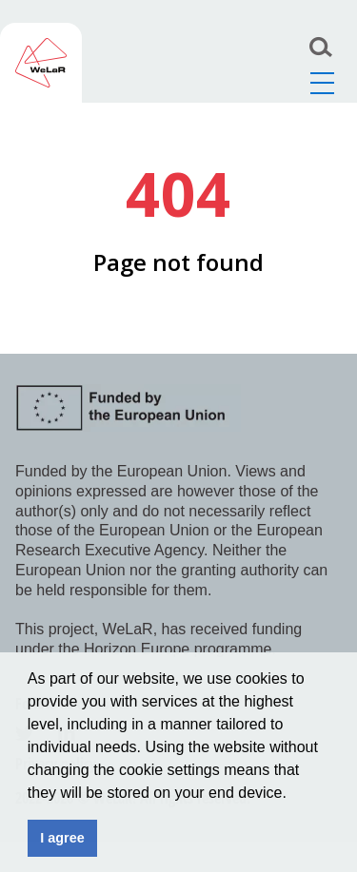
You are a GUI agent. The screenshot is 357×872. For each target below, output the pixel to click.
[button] (293, 794)
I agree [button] (62, 837)
